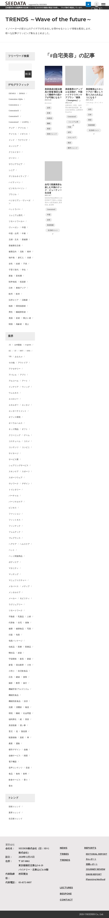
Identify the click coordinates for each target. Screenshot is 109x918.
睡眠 (18, 713)
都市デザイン (14, 749)
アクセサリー (14, 369)
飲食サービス (14, 780)
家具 (22, 659)
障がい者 (27, 318)
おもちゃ (19, 357)
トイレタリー (14, 489)
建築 (18, 677)
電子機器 (13, 762)
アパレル (13, 375)
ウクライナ (23, 140)
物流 (27, 707)
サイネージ (14, 453)
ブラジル (13, 194)
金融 (26, 749)
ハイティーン (14, 182)
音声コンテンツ (15, 768)
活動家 (25, 300)
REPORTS (90, 847)
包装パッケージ (15, 641)
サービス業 (14, 459)
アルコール (14, 381)
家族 (11, 276)
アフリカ (22, 128)
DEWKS (12, 93)
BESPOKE (66, 893)
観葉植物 (13, 737)
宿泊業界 (20, 665)
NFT (21, 351)
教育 (18, 683)
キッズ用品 (14, 429)
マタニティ (14, 568)
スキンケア (14, 471)
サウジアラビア (15, 164)
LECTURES (66, 887)
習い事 (23, 725)
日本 (11, 288)
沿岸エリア (14, 300)
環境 (11, 713)
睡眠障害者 (21, 312)
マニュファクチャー (17, 580)
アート (25, 381)
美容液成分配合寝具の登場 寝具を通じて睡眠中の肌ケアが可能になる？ (53, 95)
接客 (25, 677)
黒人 (27, 324)
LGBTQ (25, 122)
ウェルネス (14, 393)
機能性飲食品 (14, 701)
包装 (18, 635)
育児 (11, 731)
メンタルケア (14, 592)
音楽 (28, 768)
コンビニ (26, 447)
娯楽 (20, 653)
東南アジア (21, 288)
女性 (11, 264)
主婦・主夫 (14, 239)
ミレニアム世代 (15, 215)
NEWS (63, 847)
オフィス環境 (14, 417)
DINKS (22, 93)
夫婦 (29, 257)
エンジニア (14, 146)
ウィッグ (26, 387)
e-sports (28, 345)
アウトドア (23, 363)
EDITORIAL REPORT (96, 854)
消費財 (19, 707)
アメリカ (13, 134)
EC (10, 351)
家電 (11, 665)
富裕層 (19, 276)
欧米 (18, 294)
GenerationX (14, 110)
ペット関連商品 (15, 556)
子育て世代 (14, 270)
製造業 (24, 731)
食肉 (18, 774)
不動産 (12, 616)
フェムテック (14, 532)
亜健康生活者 (14, 245)
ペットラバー (14, 209)
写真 (29, 629)
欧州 (11, 294)
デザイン (26, 483)
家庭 (29, 659)
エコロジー (14, 399)
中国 (24, 227)
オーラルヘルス (15, 423)
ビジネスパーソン (16, 188)
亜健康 (25, 239)
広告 (11, 677)
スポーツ (26, 471)
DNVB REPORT (94, 874)
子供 (25, 264)
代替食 (12, 622)
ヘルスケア (25, 544)
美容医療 (13, 725)
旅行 (25, 683)
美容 (27, 719)
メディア (26, 586)
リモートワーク (15, 610)
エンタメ (26, 405)
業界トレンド (14, 812)
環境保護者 (21, 306)
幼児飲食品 (23, 671)
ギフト (25, 429)
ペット (12, 550)
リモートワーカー (16, 221)
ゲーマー (13, 158)
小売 (29, 665)
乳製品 (21, 616)
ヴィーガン (14, 227)
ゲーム (27, 435)
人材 (29, 616)
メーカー (13, 598)
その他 (12, 363)
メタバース (14, 586)
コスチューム (14, 441)
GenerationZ (14, 122)
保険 (27, 622)
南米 (29, 251)
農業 (11, 743)
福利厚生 (13, 719)
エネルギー (14, 405)
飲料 (25, 774)
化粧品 (12, 647)
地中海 (12, 257)
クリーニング (14, 435)
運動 (18, 743)
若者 (18, 318)
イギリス (24, 134)
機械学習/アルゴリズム (19, 689)
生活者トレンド (15, 819)
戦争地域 (13, 282)
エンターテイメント (17, 411)
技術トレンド (14, 806)
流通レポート (92, 864)
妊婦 (18, 264)
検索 (28, 74)
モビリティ (25, 598)
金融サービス (14, 755)
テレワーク (14, 483)
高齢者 (19, 324)
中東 (24, 233)
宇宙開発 (13, 659)
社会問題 (27, 713)
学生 (24, 270)
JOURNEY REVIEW (95, 869)
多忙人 (21, 257)
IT (15, 351)
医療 (20, 647)
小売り (12, 671)
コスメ (27, 441)
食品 (11, 774)
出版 (11, 635)
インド (12, 140)
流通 (11, 707)
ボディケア (14, 562)
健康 (11, 629)
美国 (11, 318)
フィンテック (14, 526)
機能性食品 (14, 695)
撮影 (11, 683)
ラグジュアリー (15, 604)
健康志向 (13, 251)
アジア (12, 128)
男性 (11, 312)
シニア (12, 170)
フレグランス (14, 538)
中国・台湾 (14, 233)
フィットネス (14, 520)
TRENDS (65, 860)
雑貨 (26, 755)
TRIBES (64, 853)
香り (26, 780)
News (96, 9)
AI (10, 345)
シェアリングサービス (18, 465)
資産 (22, 737)
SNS (28, 351)
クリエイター (14, 152)
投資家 (23, 282)
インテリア (14, 387)
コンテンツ (14, 447)
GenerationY (14, 116)
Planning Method (95, 879)
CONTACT (66, 899)
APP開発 (18, 345)
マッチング (14, 574)
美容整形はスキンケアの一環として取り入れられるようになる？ (94, 95)
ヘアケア (13, 544)
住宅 (20, 622)
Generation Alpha (16, 99)
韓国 (11, 324)
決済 (26, 701)
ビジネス (13, 508)
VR (10, 356)
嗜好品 (12, 653)
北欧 (22, 251)
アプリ (23, 375)
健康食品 (20, 629)
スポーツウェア (15, 477)
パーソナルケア (15, 502)
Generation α (14, 105)
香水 (11, 786)
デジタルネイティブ (17, 176)
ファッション (14, 514)
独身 (11, 306)
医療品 (28, 647)
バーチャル (14, 496)
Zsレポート (91, 859)
